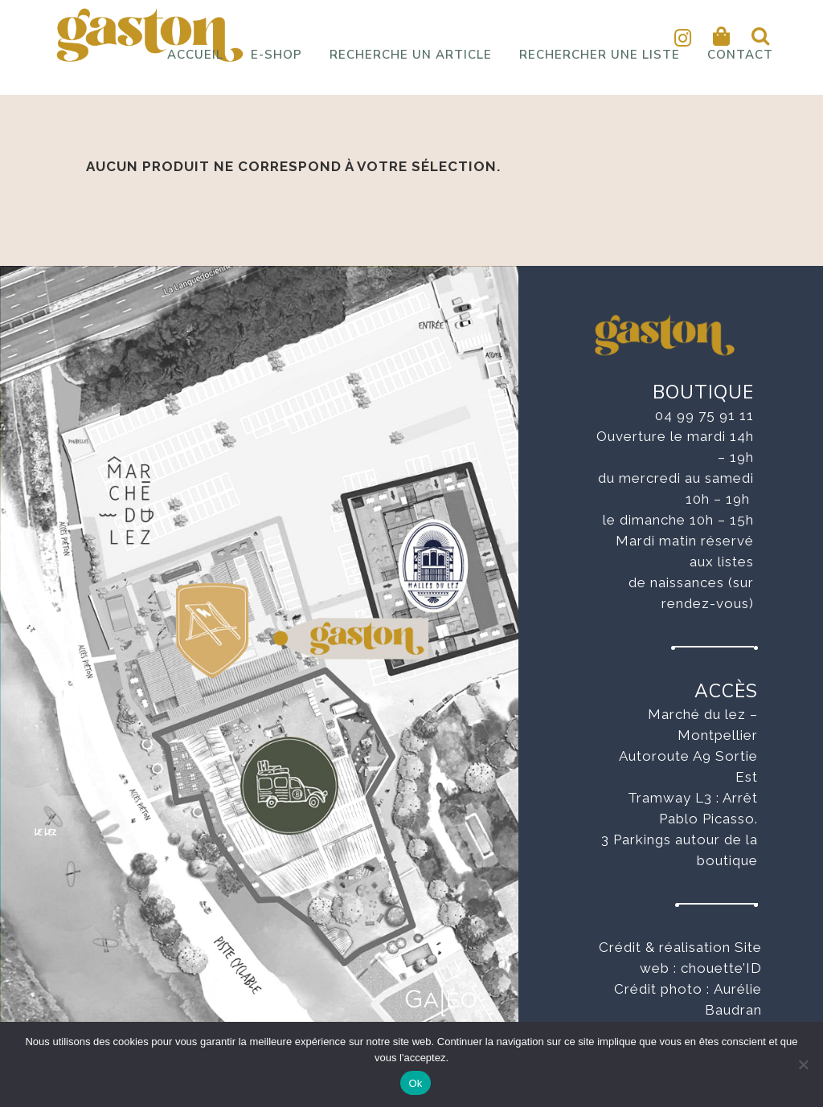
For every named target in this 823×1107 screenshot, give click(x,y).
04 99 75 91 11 (704, 415)
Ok (415, 1083)
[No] (803, 1064)
